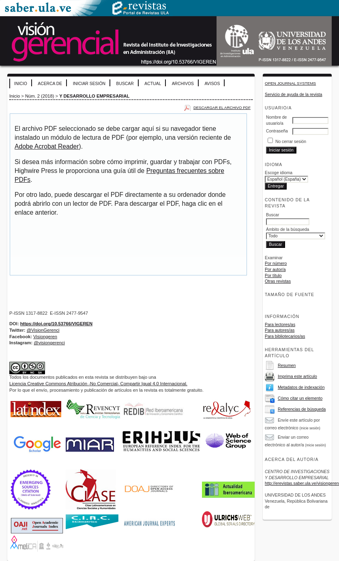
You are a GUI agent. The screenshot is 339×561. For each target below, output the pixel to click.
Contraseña (277, 131)
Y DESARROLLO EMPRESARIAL (94, 96)
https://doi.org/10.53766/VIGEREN (56, 323)
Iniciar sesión (89, 83)
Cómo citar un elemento (300, 398)
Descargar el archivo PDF (222, 107)
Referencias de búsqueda (302, 409)
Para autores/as (279, 330)
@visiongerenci (49, 342)
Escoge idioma (278, 173)
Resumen (287, 365)
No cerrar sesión (290, 141)
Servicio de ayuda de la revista (293, 94)
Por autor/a (275, 269)
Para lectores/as (280, 324)
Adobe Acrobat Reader (47, 146)
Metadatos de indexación (301, 387)
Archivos (183, 83)
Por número (276, 263)
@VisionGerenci (43, 330)
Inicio (20, 83)
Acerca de (50, 83)
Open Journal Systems (290, 83)
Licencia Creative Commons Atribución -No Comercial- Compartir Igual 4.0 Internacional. (98, 383)
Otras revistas (278, 281)
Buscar (124, 83)
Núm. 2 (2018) (39, 96)
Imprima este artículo (297, 376)
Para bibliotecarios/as (285, 336)
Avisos (212, 83)
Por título (273, 275)
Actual (152, 83)
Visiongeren (45, 336)
